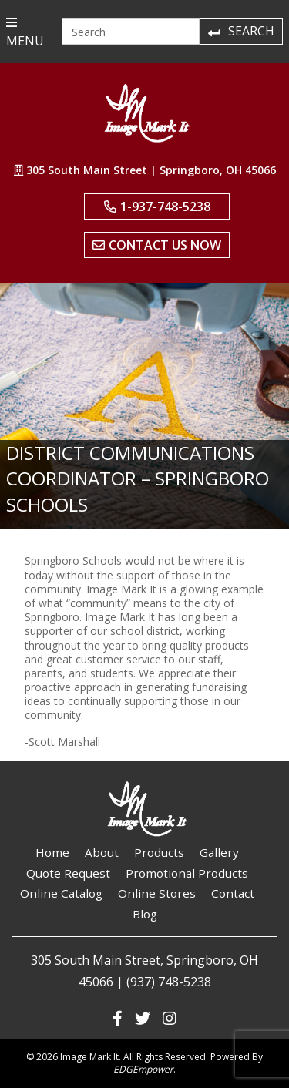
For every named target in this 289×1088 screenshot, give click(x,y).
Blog (145, 914)
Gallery (219, 852)
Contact (232, 893)
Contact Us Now (156, 245)
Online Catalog (61, 893)
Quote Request (68, 873)
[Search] (131, 31)
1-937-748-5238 (157, 206)
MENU (25, 33)
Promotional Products (187, 873)
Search (240, 30)
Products (159, 852)
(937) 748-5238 (168, 981)
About (102, 852)
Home (52, 852)
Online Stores (157, 893)
